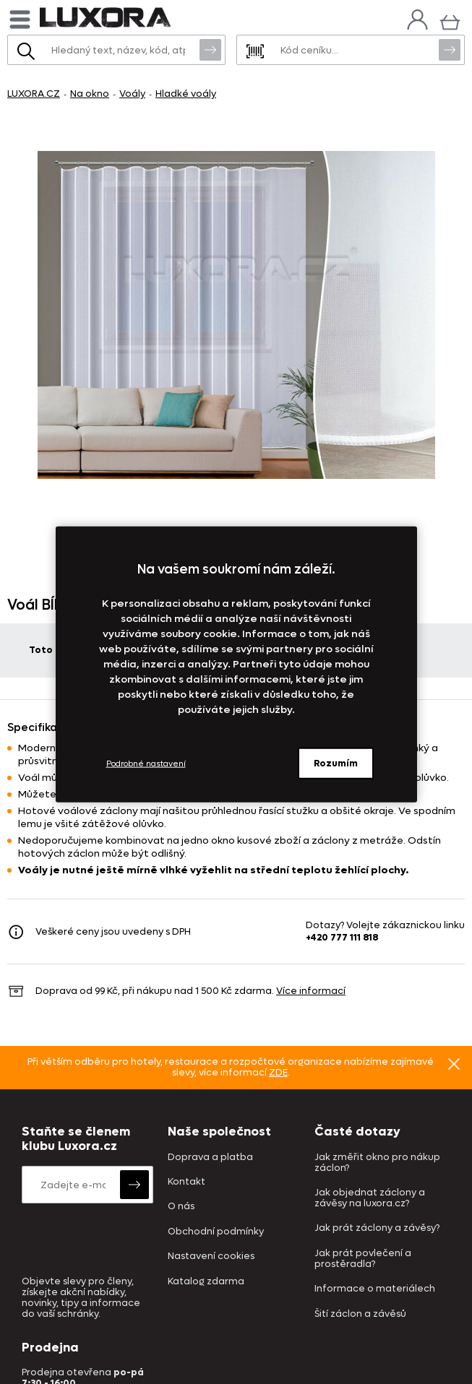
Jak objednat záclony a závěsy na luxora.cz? (369, 1198)
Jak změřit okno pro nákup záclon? (377, 1163)
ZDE (278, 1072)
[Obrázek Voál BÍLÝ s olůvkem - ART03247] (236, 315)
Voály (132, 93)
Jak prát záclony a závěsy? (376, 1228)
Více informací (311, 991)
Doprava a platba (210, 1157)
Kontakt (186, 1182)
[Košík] (450, 20)
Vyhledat (210, 49)
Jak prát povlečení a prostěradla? (362, 1259)
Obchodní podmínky (216, 1232)
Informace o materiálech (374, 1289)
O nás (181, 1206)
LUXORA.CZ (33, 93)
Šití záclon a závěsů (360, 1314)
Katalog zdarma (206, 1281)
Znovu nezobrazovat (454, 1063)
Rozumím (336, 763)
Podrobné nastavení (146, 763)
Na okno (89, 93)
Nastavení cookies (211, 1256)
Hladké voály (185, 93)
